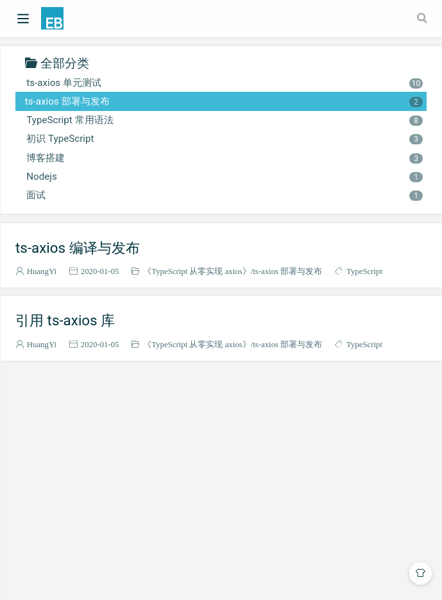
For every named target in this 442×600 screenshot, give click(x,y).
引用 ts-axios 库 (65, 320)
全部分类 (64, 62)
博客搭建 (224, 158)
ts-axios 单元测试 (224, 83)
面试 (224, 195)
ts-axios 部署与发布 (224, 101)
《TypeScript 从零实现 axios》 (196, 271)
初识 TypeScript (224, 138)
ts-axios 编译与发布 (77, 247)
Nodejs (224, 176)
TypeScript (364, 271)
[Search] (423, 18)
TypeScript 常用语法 (224, 120)
